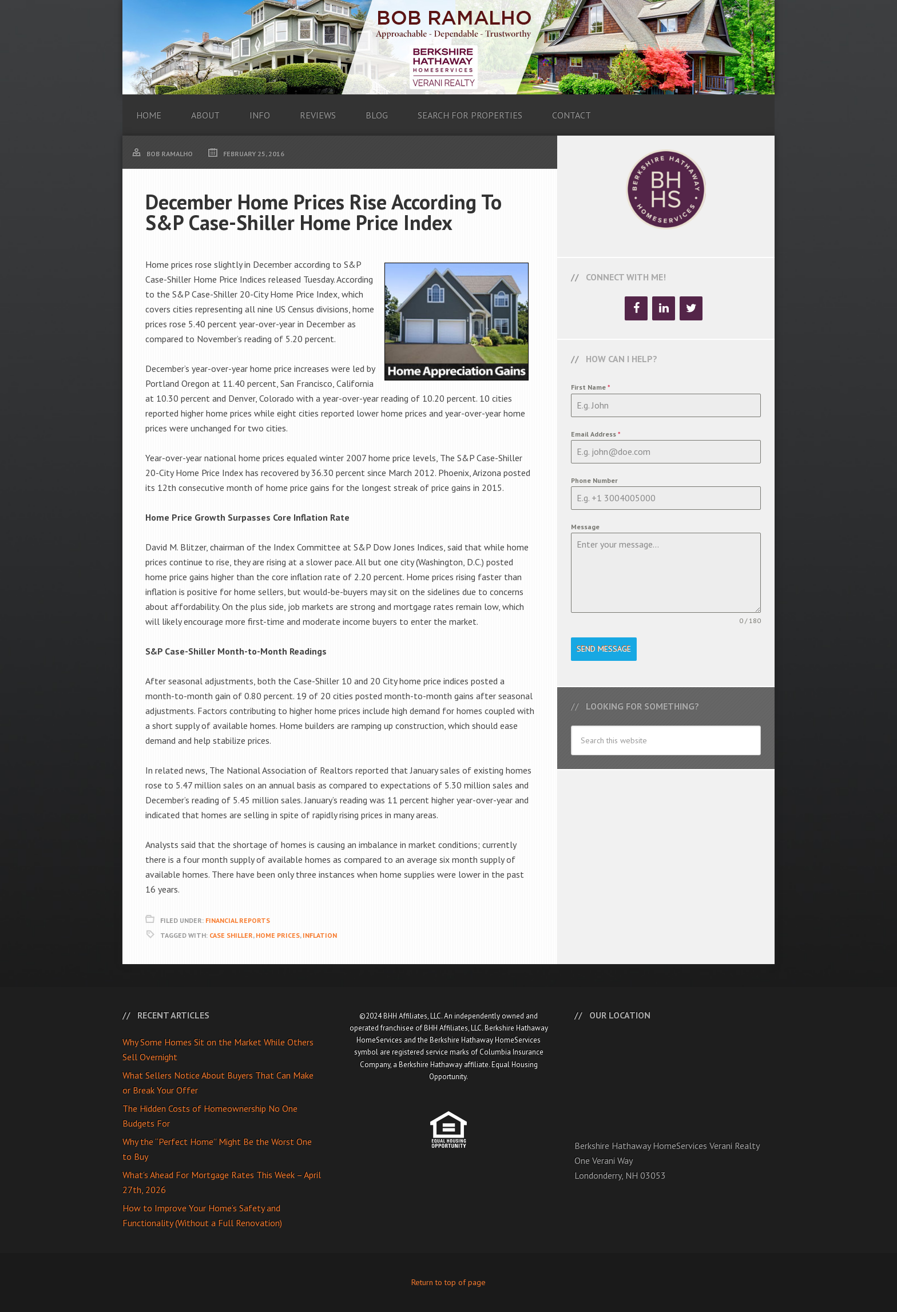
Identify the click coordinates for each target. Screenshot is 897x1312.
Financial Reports (237, 920)
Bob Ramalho (448, 47)
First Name (590, 387)
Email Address (596, 434)
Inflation (320, 935)
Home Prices (278, 935)
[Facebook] (636, 308)
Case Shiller (231, 935)
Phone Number (594, 480)
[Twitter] (691, 308)
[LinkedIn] (663, 308)
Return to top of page (448, 1282)
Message (585, 526)
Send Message (604, 649)
